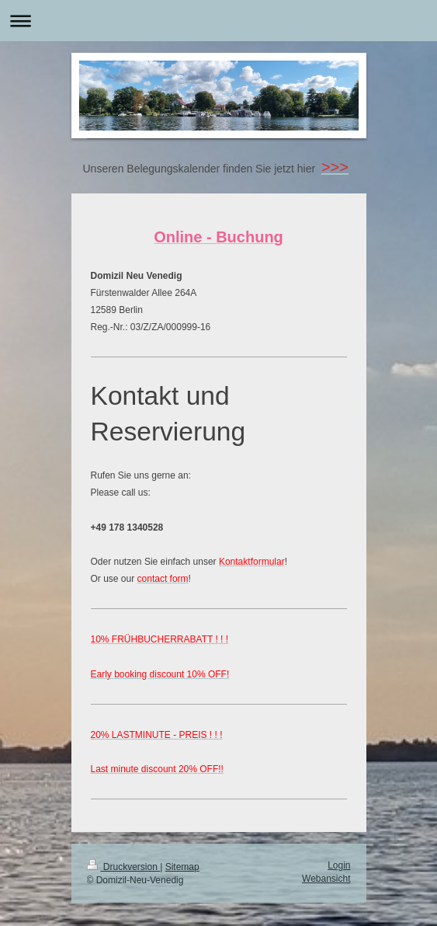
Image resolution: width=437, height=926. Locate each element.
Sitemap (182, 867)
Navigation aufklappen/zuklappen (218, 20)
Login (339, 865)
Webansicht (326, 878)
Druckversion (124, 867)
